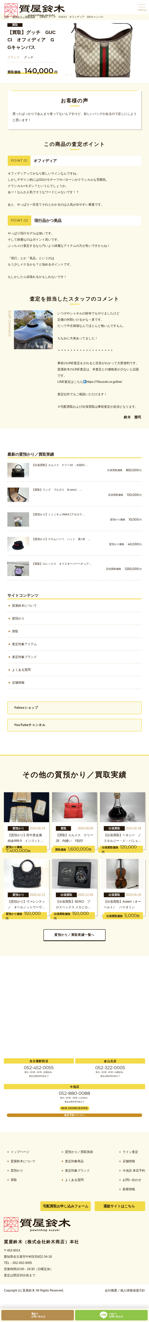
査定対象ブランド (24, 657)
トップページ (20, 1152)
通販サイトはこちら (119, 1206)
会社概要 (111, 1290)
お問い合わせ (132, 1180)
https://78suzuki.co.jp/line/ (102, 381)
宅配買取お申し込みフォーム (65, 1206)
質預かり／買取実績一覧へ (74, 934)
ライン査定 (130, 1152)
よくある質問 (21, 669)
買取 (15, 24)
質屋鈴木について (24, 605)
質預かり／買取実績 (79, 1152)
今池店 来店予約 (134, 1170)
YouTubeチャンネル (29, 725)
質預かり (18, 618)
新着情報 (129, 1189)
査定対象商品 (74, 1161)
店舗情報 (18, 682)
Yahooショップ (26, 707)
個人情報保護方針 (132, 1290)
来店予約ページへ (74, 1115)
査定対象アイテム (24, 644)
